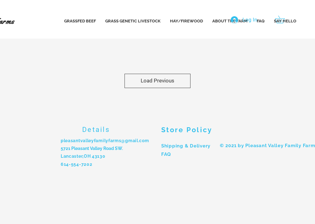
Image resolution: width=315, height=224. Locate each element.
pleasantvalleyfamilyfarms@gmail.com (105, 140)
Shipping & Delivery (185, 146)
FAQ (166, 154)
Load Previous (157, 80)
